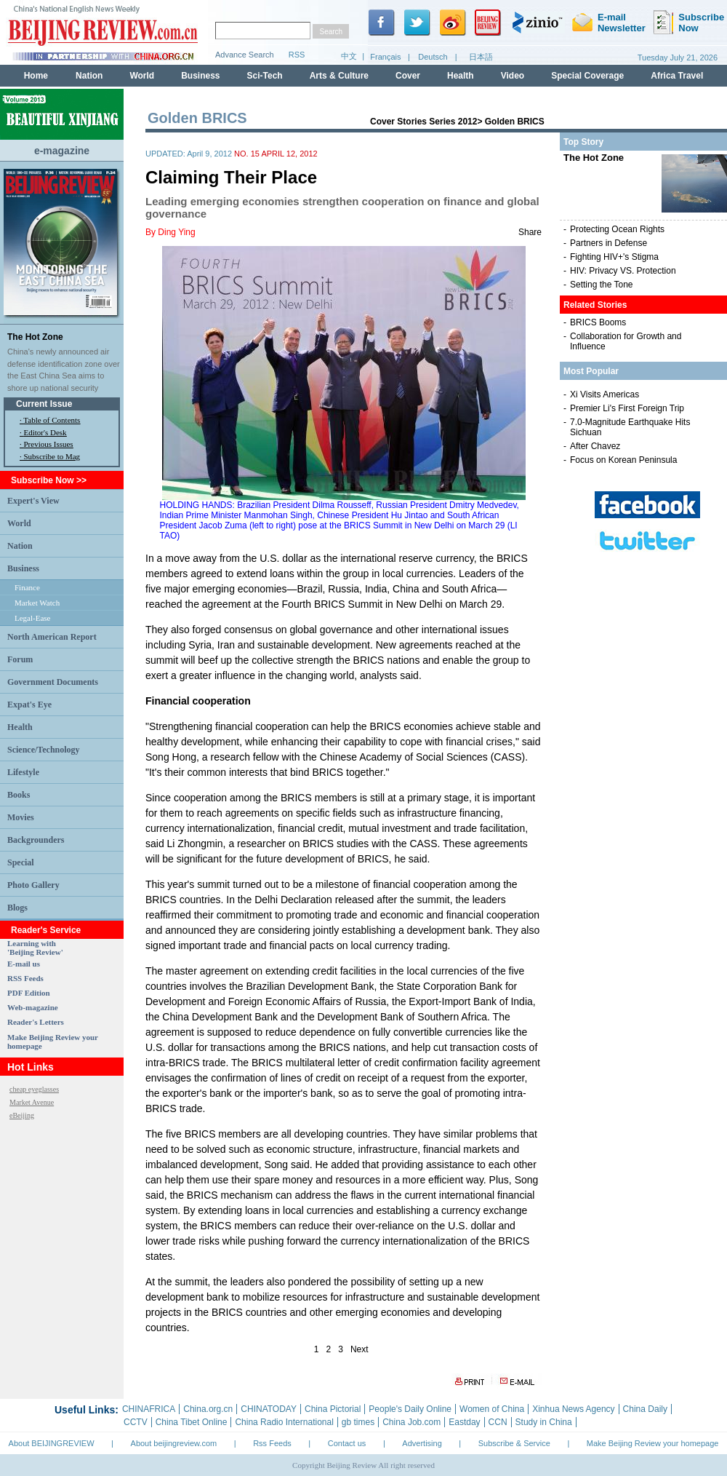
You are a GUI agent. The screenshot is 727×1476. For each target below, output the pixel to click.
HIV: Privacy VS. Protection (623, 271)
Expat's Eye (29, 704)
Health (20, 727)
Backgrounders (35, 840)
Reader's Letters (35, 1021)
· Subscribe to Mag (50, 456)
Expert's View (33, 501)
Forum (20, 659)
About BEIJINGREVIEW (52, 1443)
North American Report (52, 637)
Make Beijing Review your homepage (653, 1443)
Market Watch (37, 602)
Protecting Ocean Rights (617, 229)
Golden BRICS (515, 121)
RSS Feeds (25, 978)
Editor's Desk (45, 432)
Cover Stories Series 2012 (423, 121)
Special (20, 862)
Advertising (421, 1443)
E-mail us (23, 963)
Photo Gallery (33, 885)
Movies (20, 817)
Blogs (17, 907)
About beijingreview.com (174, 1443)
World (19, 523)
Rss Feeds (272, 1443)
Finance (27, 587)
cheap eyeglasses (34, 1089)
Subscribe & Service (514, 1443)
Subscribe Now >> (49, 480)
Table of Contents (51, 420)
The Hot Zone (35, 337)
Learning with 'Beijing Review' (35, 947)
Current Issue (44, 404)
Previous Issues (48, 444)
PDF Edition (28, 992)
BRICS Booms (598, 322)
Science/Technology (43, 750)
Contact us (347, 1443)
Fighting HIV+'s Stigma (614, 257)
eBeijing (21, 1115)
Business (23, 568)
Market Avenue (31, 1102)
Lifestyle (23, 772)
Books (18, 795)
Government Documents (52, 682)
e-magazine (61, 150)
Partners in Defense (608, 243)
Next (359, 1349)
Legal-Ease (32, 618)
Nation (20, 546)
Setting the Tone (601, 284)
